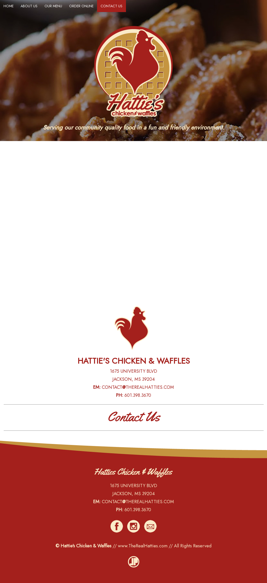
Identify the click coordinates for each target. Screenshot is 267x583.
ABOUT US (29, 6)
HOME (9, 6)
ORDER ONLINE (81, 6)
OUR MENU (53, 6)
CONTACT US (111, 6)
